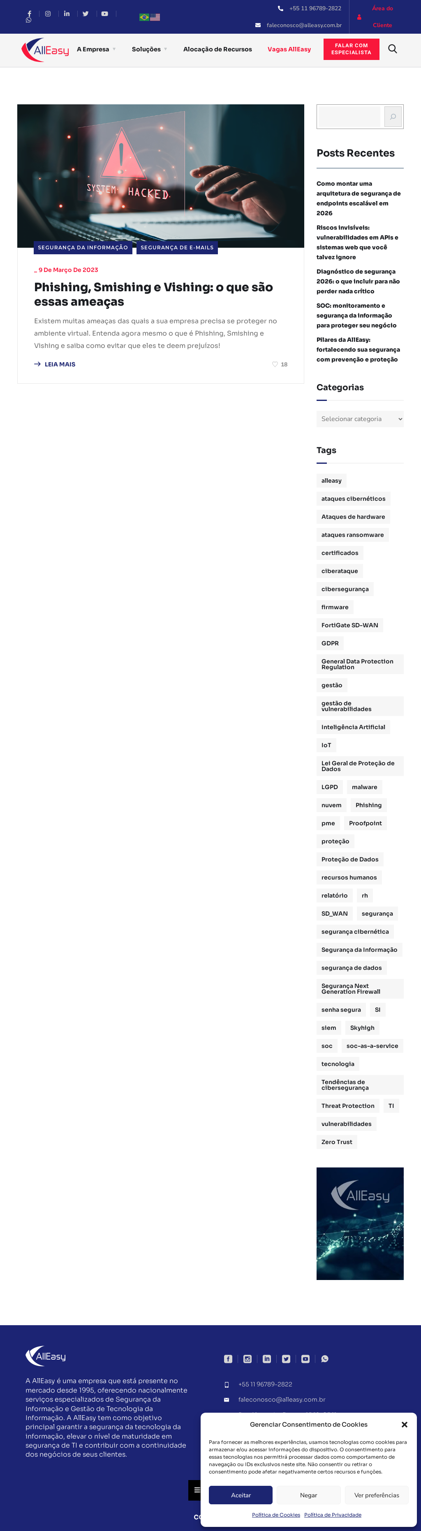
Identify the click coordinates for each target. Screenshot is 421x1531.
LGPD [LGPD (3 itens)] (330, 787)
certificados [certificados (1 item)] (340, 553)
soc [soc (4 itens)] (327, 1046)
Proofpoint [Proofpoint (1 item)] (365, 823)
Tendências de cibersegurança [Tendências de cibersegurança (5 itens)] (345, 1084)
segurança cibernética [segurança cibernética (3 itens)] (355, 931)
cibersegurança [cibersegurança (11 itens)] (345, 589)
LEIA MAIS (54, 365)
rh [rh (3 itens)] (365, 895)
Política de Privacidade (332, 1515)
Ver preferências (376, 1495)
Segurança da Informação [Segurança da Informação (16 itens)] (360, 949)
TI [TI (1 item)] (391, 1106)
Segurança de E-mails (177, 247)
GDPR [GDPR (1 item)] (330, 643)
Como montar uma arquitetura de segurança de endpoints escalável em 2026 (359, 198)
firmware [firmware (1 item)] (335, 607)
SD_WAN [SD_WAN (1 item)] (335, 913)
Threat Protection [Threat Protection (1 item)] (348, 1106)
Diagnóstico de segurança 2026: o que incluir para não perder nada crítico (358, 281)
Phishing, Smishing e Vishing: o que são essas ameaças (160, 295)
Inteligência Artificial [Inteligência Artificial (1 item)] (353, 727)
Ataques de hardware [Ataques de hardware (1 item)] (353, 516)
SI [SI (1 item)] (378, 1009)
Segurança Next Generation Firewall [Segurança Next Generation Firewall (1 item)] (351, 988)
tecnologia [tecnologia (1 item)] (338, 1064)
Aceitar (241, 1495)
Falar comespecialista (351, 48)
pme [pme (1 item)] (328, 823)
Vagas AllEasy (289, 49)
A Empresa (93, 49)
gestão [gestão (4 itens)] (332, 685)
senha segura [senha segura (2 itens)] (341, 1009)
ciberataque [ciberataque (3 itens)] (340, 571)
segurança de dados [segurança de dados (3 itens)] (352, 968)
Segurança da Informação (83, 247)
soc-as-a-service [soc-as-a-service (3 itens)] (372, 1046)
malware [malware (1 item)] (364, 787)
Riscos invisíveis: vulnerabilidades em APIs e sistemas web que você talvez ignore (357, 242)
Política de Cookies (276, 1515)
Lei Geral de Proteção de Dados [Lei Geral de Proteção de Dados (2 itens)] (358, 766)
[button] (404, 1424)
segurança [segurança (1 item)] (377, 913)
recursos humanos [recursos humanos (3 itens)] (349, 877)
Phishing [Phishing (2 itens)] (369, 805)
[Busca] (393, 116)
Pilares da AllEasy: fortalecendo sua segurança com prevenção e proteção (358, 349)
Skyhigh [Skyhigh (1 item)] (362, 1027)
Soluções (146, 49)
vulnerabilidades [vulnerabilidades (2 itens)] (347, 1124)
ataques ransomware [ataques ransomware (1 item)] (353, 535)
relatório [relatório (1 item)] (335, 895)
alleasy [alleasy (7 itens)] (332, 480)
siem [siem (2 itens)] (329, 1027)
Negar (308, 1495)
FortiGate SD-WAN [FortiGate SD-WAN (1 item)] (350, 625)
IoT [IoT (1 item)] (326, 745)
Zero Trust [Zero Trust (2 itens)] (337, 1142)
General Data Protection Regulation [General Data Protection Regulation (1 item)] (357, 664)
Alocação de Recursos (217, 49)
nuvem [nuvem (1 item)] (332, 805)
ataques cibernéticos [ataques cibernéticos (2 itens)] (354, 498)
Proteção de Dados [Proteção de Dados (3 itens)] (350, 859)
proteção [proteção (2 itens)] (335, 841)
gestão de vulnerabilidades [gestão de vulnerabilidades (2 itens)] (347, 706)
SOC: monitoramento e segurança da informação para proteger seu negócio (357, 315)
